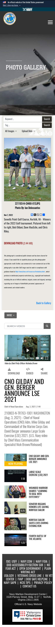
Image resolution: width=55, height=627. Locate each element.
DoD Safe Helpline (37, 579)
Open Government (30, 568)
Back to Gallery (43, 303)
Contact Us (29, 586)
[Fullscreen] (46, 358)
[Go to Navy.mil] (27, 9)
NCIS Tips (25, 583)
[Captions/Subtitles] (37, 358)
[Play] (8, 358)
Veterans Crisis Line (29, 576)
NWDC (10, 315)
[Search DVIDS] (24, 326)
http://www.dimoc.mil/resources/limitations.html (30, 271)
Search (47, 119)
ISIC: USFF (11, 561)
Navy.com (26, 561)
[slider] (17, 358)
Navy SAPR (10, 583)
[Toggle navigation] (50, 22)
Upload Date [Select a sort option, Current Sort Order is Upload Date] (27, 131)
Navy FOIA (41, 561)
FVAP (20, 579)
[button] (12, 5)
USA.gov (9, 576)
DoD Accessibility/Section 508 (25, 565)
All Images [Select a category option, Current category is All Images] (10, 131)
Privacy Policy (43, 583)
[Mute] (42, 358)
